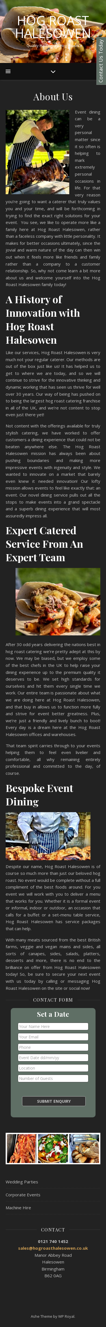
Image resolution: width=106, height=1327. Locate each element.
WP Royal (66, 1316)
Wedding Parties (22, 1182)
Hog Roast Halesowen (53, 26)
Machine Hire (18, 1207)
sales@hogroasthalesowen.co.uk (53, 1248)
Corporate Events (23, 1194)
